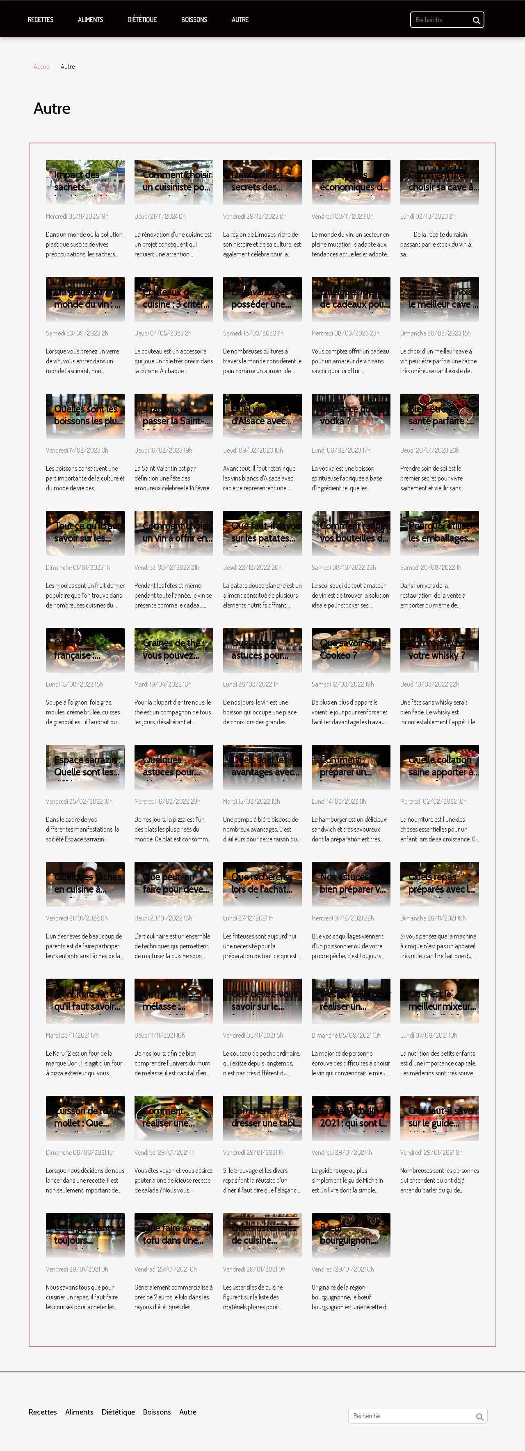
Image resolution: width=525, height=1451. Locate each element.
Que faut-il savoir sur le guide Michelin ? (443, 1123)
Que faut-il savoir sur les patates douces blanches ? (266, 544)
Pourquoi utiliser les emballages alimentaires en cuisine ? (441, 544)
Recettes (40, 20)
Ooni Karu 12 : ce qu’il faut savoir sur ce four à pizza (86, 1012)
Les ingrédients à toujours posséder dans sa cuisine (88, 1246)
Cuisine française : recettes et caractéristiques (86, 661)
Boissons (194, 20)
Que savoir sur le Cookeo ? (353, 649)
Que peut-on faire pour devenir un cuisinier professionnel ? (178, 895)
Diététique (142, 20)
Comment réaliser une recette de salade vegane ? (177, 1129)
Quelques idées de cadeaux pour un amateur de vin (353, 310)
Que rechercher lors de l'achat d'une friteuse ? (262, 889)
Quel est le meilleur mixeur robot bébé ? (439, 1006)
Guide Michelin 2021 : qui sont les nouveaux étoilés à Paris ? (355, 1129)
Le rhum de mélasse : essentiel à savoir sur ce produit (177, 1012)
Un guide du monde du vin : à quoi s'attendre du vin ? (86, 310)
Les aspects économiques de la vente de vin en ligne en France (354, 193)
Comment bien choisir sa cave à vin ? (441, 187)
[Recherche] (447, 19)
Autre (240, 20)
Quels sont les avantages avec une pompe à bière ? (262, 778)
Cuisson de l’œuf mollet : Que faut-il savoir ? (86, 1123)
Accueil (43, 66)
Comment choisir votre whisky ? (443, 649)
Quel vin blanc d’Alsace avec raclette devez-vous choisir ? (261, 428)
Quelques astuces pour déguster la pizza (176, 772)
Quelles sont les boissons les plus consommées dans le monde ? (87, 428)
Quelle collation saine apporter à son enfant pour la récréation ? (441, 778)
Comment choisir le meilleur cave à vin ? (443, 304)
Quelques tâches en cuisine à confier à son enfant (87, 895)
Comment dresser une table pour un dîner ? (265, 1123)
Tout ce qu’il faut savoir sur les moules (87, 538)
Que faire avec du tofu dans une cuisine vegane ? (178, 1240)
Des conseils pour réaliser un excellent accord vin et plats (355, 1012)
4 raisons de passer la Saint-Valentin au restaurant (173, 428)
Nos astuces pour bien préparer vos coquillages (354, 889)
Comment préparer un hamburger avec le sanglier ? (352, 778)
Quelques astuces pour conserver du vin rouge (263, 661)
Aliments (90, 20)
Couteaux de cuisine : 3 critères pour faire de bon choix (177, 310)
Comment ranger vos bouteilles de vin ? (354, 538)
